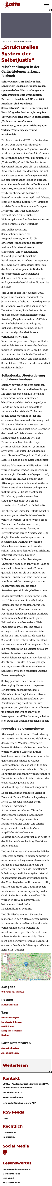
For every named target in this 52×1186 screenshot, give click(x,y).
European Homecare (11, 1031)
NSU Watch (8, 1178)
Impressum (9, 1137)
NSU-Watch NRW (11, 1182)
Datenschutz (9, 1132)
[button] (26, 964)
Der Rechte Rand (11, 1174)
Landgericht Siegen (11, 1022)
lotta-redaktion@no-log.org (17, 1103)
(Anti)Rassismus (9, 1005)
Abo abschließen (10, 1053)
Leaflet (22, 980)
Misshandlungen (10, 1017)
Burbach (5, 1035)
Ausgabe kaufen (10, 1048)
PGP (33, 1103)
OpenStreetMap (35, 980)
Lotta (5, 1118)
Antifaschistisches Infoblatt (17, 1169)
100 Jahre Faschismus (12, 992)
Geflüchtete (7, 1026)
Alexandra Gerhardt (22, 41)
